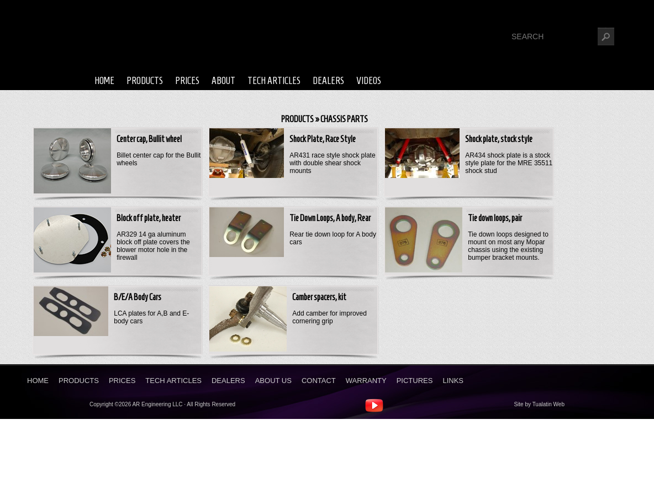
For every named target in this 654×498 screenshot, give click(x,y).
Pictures (415, 380)
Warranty (366, 380)
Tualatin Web (548, 404)
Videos (368, 80)
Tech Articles (273, 80)
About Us (273, 380)
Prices (187, 80)
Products (144, 80)
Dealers (328, 80)
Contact (319, 380)
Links (452, 380)
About (223, 80)
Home (104, 80)
